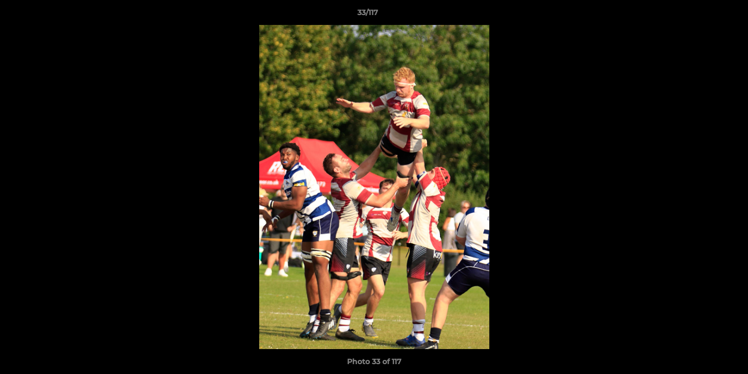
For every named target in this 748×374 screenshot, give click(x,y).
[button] (704, 15)
